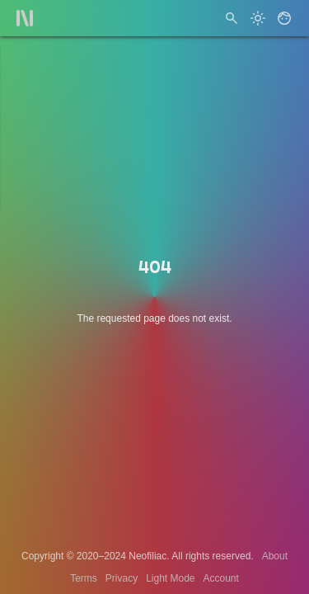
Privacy (121, 578)
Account (221, 578)
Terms (83, 578)
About (275, 556)
